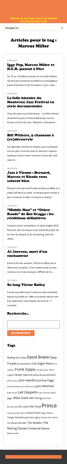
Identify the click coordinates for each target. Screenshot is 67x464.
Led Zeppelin (28, 392)
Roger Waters (47, 413)
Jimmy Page (46, 380)
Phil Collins (23, 406)
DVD (34, 363)
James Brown (39, 374)
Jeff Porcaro (12, 381)
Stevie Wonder (19, 422)
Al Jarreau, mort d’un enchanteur (27, 254)
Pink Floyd (35, 406)
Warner (45, 428)
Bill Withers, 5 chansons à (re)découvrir (30, 137)
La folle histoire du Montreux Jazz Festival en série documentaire (30, 102)
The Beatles (34, 422)
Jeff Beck (51, 374)
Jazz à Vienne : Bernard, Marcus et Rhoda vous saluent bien (28, 177)
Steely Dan (46, 417)
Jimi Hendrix (28, 380)
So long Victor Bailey (26, 285)
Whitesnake (13, 433)
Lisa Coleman (44, 392)
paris (44, 398)
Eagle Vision (45, 363)
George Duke (42, 370)
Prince (49, 405)
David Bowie (38, 357)
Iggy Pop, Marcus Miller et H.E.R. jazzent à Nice (30, 67)
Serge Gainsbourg (17, 417)
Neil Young (35, 398)
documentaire (24, 363)
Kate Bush (12, 392)
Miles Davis (20, 398)
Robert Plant (33, 412)
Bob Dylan (21, 357)
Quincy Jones (13, 413)
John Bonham (14, 386)
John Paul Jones (28, 386)
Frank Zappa (25, 369)
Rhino (23, 413)
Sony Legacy (34, 417)
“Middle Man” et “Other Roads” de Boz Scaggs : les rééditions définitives (30, 214)
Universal (34, 428)
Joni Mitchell (45, 386)
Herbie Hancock (23, 374)
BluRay (11, 357)
